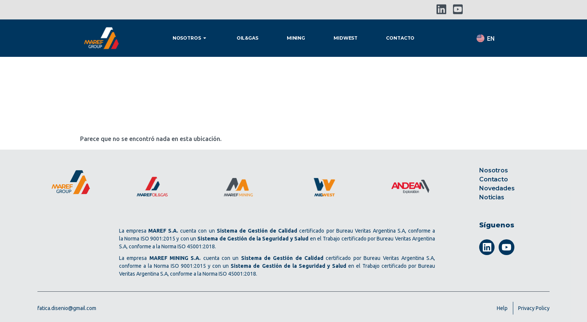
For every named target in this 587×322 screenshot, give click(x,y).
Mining (296, 38)
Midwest (346, 38)
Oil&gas (247, 38)
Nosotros (190, 38)
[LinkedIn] (441, 9)
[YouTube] (457, 9)
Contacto (400, 38)
